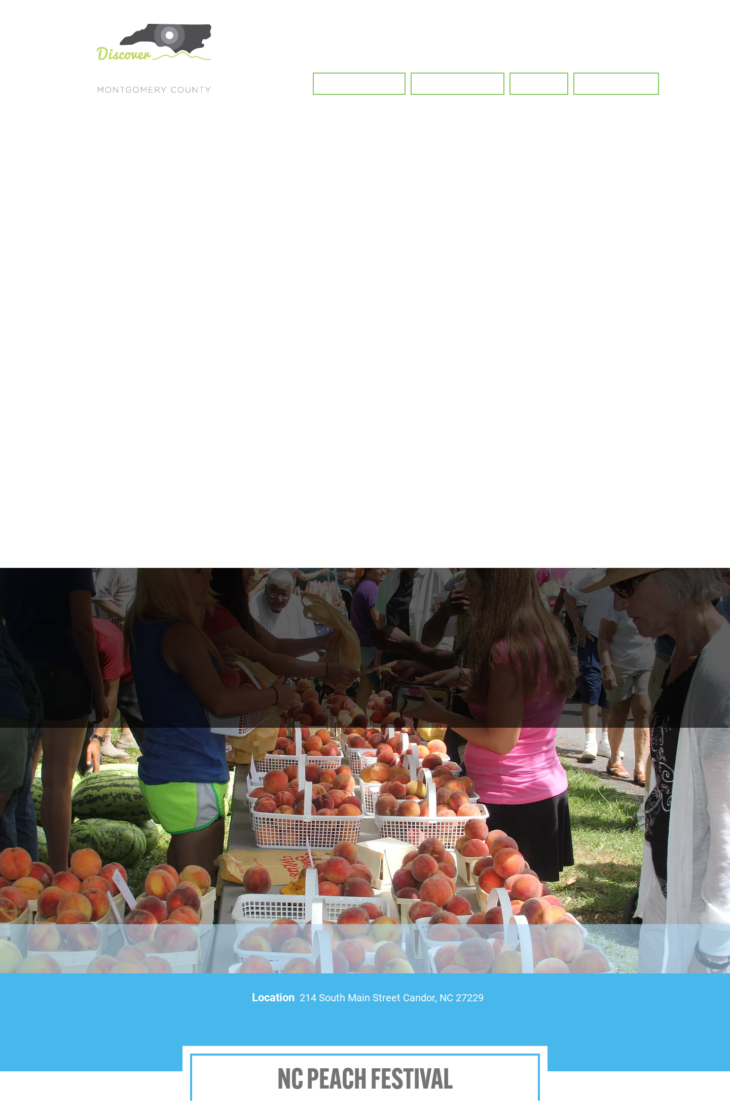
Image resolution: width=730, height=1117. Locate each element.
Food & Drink (410, 1055)
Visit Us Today (210, 1101)
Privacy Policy (507, 1082)
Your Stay (500, 1055)
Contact (680, 1055)
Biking (500, 1025)
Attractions (590, 1055)
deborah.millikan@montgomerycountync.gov (76, 1098)
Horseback (680, 1025)
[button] (359, 84)
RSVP (540, 702)
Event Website (195, 702)
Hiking (410, 1025)
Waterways (590, 1025)
